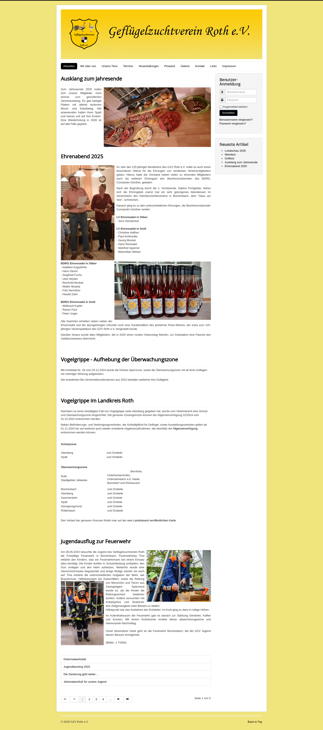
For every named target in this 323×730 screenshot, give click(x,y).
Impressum (229, 66)
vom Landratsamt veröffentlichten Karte (151, 520)
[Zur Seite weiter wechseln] (118, 699)
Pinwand (169, 66)
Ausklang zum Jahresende (91, 78)
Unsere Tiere (109, 66)
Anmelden (228, 112)
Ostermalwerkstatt (75, 659)
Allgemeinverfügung (185, 428)
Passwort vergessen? (232, 123)
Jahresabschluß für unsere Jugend (85, 681)
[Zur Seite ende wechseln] (127, 699)
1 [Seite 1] (82, 699)
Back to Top (255, 721)
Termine (128, 66)
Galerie (184, 66)
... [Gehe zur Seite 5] (110, 699)
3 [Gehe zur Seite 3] (96, 699)
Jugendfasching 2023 (77, 666)
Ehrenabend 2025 (82, 156)
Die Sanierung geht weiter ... (81, 674)
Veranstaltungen (149, 66)
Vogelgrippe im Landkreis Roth (97, 400)
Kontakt (199, 66)
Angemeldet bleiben (235, 106)
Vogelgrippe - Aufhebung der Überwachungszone (119, 359)
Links (213, 66)
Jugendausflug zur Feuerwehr (96, 541)
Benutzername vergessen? (236, 119)
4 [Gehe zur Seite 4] (103, 699)
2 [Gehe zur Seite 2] (89, 699)
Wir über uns (88, 66)
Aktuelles (69, 66)
